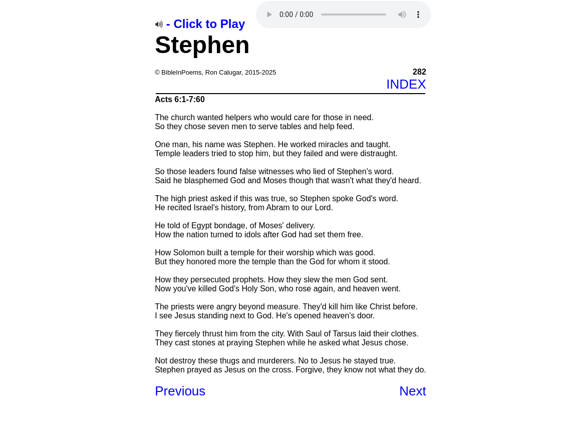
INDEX (406, 84)
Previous (180, 390)
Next (412, 390)
